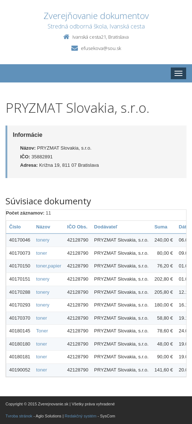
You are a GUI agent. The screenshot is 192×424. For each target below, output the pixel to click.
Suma (160, 227)
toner (41, 253)
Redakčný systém (81, 416)
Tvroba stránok (18, 416)
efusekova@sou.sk (101, 48)
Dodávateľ (105, 227)
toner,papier (48, 266)
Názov (43, 227)
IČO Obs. (77, 227)
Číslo (15, 227)
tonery (42, 240)
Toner (42, 331)
